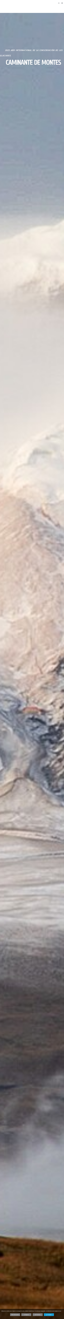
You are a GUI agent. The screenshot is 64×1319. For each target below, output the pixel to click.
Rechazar (38, 1315)
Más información (15, 1314)
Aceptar (48, 1315)
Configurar (26, 1314)
